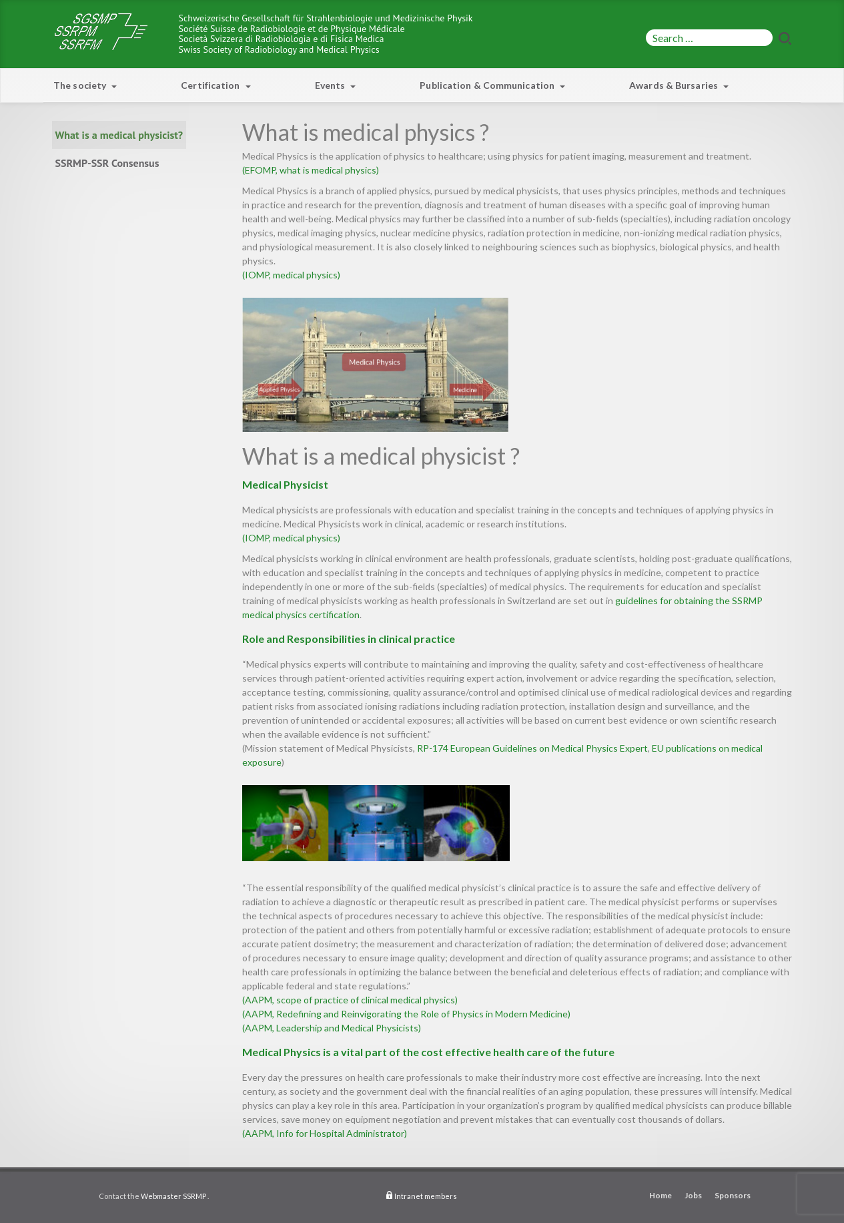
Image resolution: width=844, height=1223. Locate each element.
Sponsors (733, 1195)
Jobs (693, 1195)
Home (660, 1195)
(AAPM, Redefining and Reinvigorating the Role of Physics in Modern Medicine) (406, 1013)
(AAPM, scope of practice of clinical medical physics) (350, 999)
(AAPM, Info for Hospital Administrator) (324, 1133)
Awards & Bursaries (679, 85)
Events (335, 85)
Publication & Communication (492, 85)
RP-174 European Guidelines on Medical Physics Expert (532, 748)
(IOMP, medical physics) (291, 274)
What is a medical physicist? (119, 135)
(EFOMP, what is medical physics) (310, 170)
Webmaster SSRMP (173, 1196)
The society (85, 85)
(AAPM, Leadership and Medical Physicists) (331, 1027)
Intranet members (425, 1196)
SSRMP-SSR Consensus (107, 163)
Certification (215, 85)
